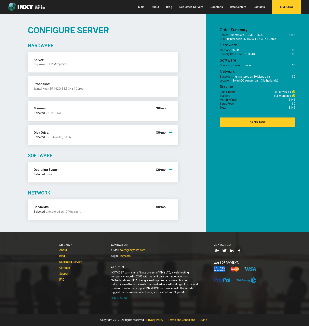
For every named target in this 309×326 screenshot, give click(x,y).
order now (257, 122)
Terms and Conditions (181, 319)
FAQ (61, 279)
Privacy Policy (154, 319)
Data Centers (238, 6)
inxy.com (125, 255)
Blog (169, 6)
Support (64, 273)
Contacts (259, 6)
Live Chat (286, 6)
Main (141, 6)
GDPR (203, 319)
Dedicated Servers (191, 6)
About (155, 6)
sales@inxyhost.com (132, 250)
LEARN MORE (119, 298)
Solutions (216, 6)
